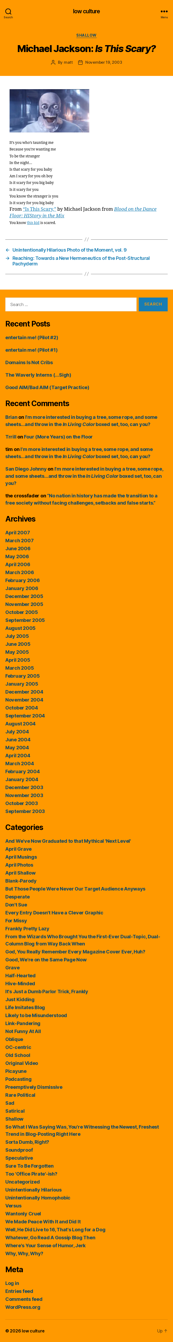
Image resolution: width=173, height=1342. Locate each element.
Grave (12, 967)
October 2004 (21, 708)
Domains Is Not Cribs (29, 362)
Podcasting (18, 1079)
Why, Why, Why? (24, 1253)
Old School (17, 1055)
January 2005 (21, 684)
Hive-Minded (20, 983)
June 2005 (18, 644)
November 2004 (24, 700)
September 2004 (25, 716)
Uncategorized (22, 1182)
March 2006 (19, 572)
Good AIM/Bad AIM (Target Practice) (47, 387)
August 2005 (20, 628)
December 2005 (24, 596)
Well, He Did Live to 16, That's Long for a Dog (55, 1229)
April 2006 (17, 564)
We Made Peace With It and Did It (43, 1221)
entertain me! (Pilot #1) (31, 350)
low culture (86, 11)
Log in (12, 1283)
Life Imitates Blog (25, 1007)
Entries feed (19, 1291)
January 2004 (21, 779)
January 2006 (21, 588)
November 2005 (24, 604)
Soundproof (19, 1150)
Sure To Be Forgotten (29, 1166)
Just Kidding (20, 999)
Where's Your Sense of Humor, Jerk (45, 1245)
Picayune (16, 1071)
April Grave (18, 849)
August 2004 (20, 723)
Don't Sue (16, 904)
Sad (9, 1103)
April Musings (21, 857)
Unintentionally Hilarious (33, 1190)
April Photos (19, 865)
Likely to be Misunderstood (36, 1015)
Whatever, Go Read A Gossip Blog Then (50, 1237)
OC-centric (18, 1047)
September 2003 (25, 811)
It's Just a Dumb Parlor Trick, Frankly (46, 991)
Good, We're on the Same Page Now (45, 959)
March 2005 (19, 668)
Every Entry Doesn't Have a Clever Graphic (54, 912)
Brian (11, 417)
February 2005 (22, 676)
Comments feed (24, 1299)
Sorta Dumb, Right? (27, 1142)
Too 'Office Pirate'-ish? (31, 1174)
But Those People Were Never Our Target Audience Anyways (75, 889)
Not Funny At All (23, 1031)
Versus (13, 1205)
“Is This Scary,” (39, 209)
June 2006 (18, 548)
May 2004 (17, 747)
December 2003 (24, 787)
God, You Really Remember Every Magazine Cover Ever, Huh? (75, 951)
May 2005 (17, 652)
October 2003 (21, 803)
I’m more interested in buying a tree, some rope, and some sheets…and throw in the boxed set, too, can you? (84, 476)
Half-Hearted (20, 975)
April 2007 (17, 532)
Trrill (10, 437)
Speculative (19, 1158)
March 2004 (19, 763)
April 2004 (17, 755)
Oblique (14, 1039)
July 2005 (17, 636)
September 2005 (25, 620)
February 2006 (22, 580)
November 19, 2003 (103, 62)
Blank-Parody (21, 881)
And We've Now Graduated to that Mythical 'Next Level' (68, 841)
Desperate (17, 897)
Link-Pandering (22, 1023)
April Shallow (20, 873)
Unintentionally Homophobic (37, 1198)
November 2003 (24, 795)
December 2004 (24, 692)
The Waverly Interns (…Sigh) (38, 375)
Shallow (86, 35)
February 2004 (22, 771)
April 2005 (17, 660)
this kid (33, 223)
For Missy (16, 920)
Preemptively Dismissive (33, 1087)
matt (68, 62)
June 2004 (18, 739)
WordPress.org (22, 1307)
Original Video (21, 1063)
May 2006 (17, 556)
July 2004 (17, 731)
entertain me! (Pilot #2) (31, 337)
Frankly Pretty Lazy (27, 928)
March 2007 (19, 540)
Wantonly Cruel (23, 1213)
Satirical (15, 1111)
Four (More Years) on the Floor (58, 437)
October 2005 (21, 612)
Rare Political (20, 1095)
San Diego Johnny (26, 469)
